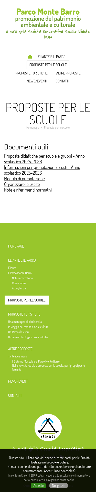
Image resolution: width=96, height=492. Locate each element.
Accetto (38, 485)
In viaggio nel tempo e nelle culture (28, 327)
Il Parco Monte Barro (19, 273)
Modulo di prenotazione (24, 178)
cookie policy (58, 462)
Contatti (62, 81)
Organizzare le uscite (22, 184)
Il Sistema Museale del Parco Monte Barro (36, 361)
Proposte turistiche (31, 73)
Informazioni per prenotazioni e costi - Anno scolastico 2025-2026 (42, 170)
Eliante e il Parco (52, 56)
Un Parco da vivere (18, 332)
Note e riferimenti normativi (28, 190)
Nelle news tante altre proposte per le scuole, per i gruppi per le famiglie (48, 367)
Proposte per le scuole (48, 65)
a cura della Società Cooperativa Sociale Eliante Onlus (48, 453)
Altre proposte (68, 73)
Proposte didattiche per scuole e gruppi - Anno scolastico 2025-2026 (44, 158)
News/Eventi (37, 81)
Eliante (12, 268)
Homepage (30, 56)
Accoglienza (19, 288)
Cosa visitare (19, 283)
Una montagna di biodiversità (25, 322)
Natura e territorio (22, 278)
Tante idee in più (17, 356)
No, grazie (58, 485)
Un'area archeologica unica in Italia (28, 337)
